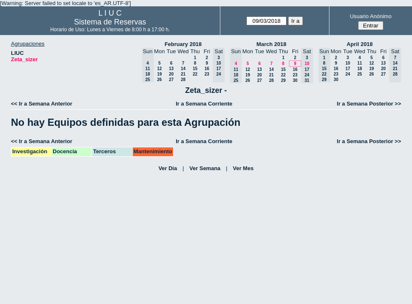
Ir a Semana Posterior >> (369, 103)
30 (295, 80)
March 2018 (271, 44)
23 (206, 74)
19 (159, 74)
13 (171, 68)
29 (283, 80)
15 (195, 68)
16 (206, 68)
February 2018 (183, 44)
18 (359, 68)
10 (347, 63)
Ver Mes (243, 168)
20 (171, 74)
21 (183, 74)
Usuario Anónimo (370, 16)
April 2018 (360, 44)
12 (159, 68)
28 (183, 79)
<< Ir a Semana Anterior (41, 103)
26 (159, 79)
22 (195, 74)
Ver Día (167, 168)
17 (347, 68)
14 (183, 68)
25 (359, 74)
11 (359, 63)
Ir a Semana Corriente (204, 103)
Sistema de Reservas (110, 22)
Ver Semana (205, 168)
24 (347, 74)
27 (171, 79)
